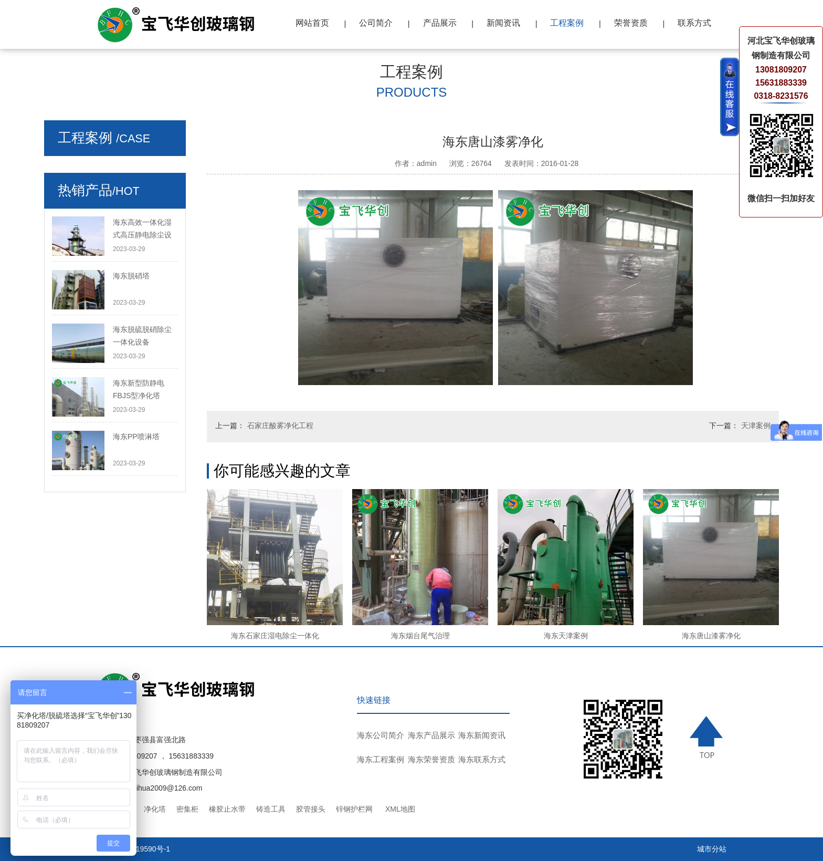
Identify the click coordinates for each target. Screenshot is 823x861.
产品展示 (440, 22)
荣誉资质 (631, 22)
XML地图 (400, 809)
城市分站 (711, 849)
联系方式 (694, 22)
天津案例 (756, 425)
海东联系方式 (481, 759)
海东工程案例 (380, 759)
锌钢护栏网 (354, 809)
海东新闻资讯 (481, 735)
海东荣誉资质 (431, 759)
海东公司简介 (380, 735)
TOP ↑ (708, 737)
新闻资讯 (503, 22)
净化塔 (155, 809)
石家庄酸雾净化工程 (280, 425)
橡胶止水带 (227, 809)
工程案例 (567, 22)
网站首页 (312, 22)
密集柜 (187, 809)
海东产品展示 (431, 735)
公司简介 (376, 22)
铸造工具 (271, 809)
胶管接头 (310, 809)
